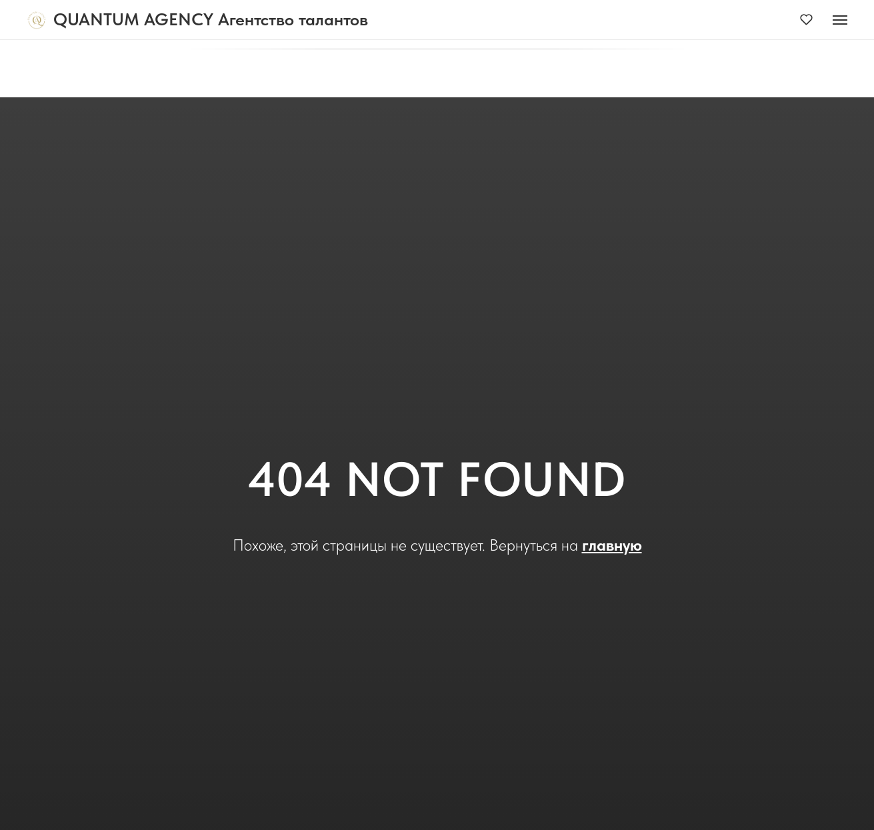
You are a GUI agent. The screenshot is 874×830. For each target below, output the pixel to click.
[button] (806, 19)
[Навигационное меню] (840, 20)
